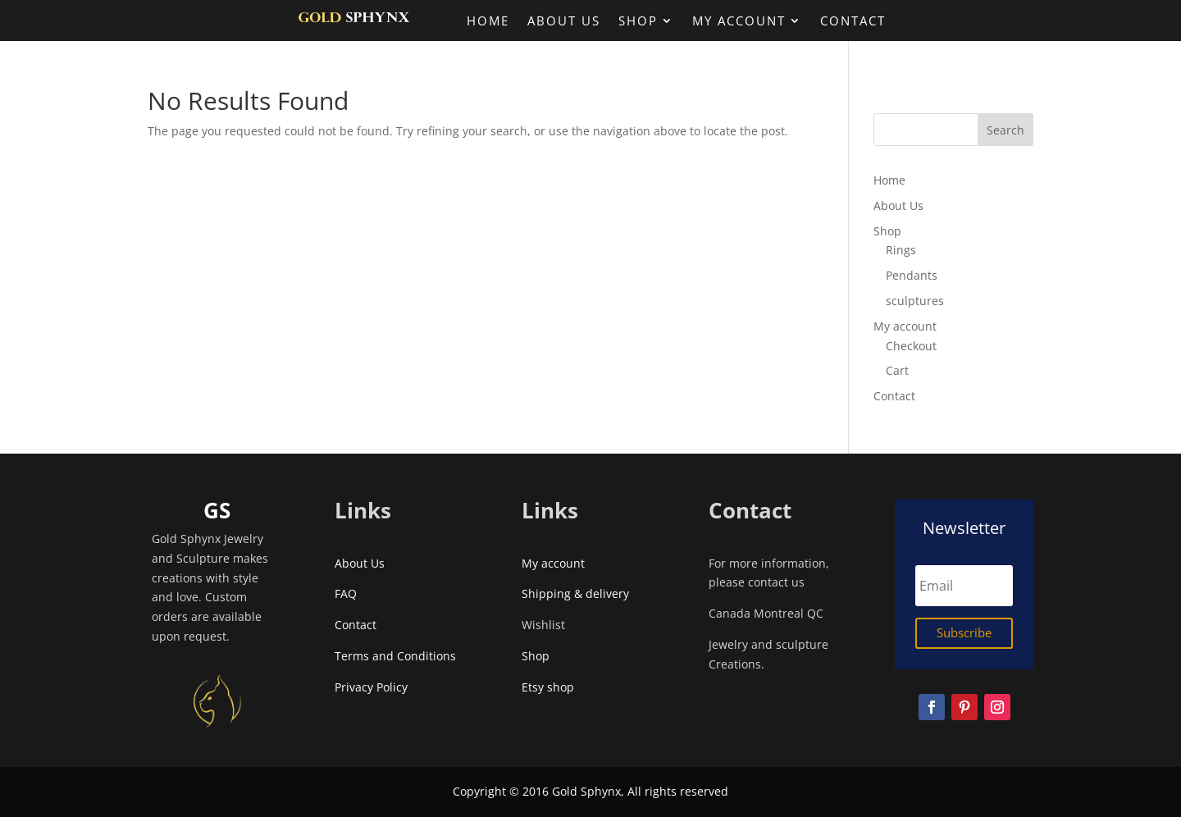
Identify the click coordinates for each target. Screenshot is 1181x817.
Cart (897, 370)
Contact (853, 22)
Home (488, 22)
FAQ (346, 593)
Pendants (911, 275)
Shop (638, 22)
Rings (901, 250)
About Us (563, 22)
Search (1005, 130)
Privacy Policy (371, 687)
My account (739, 22)
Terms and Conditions (395, 656)
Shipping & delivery (575, 593)
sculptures (915, 300)
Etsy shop (551, 687)
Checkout (911, 346)
